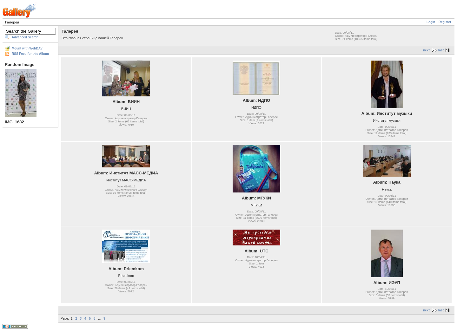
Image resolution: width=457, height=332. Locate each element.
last (441, 50)
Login (431, 22)
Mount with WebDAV (27, 48)
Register (445, 22)
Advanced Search (25, 37)
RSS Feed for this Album (30, 53)
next (426, 50)
